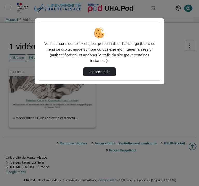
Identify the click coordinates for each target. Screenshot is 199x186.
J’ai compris (99, 72)
